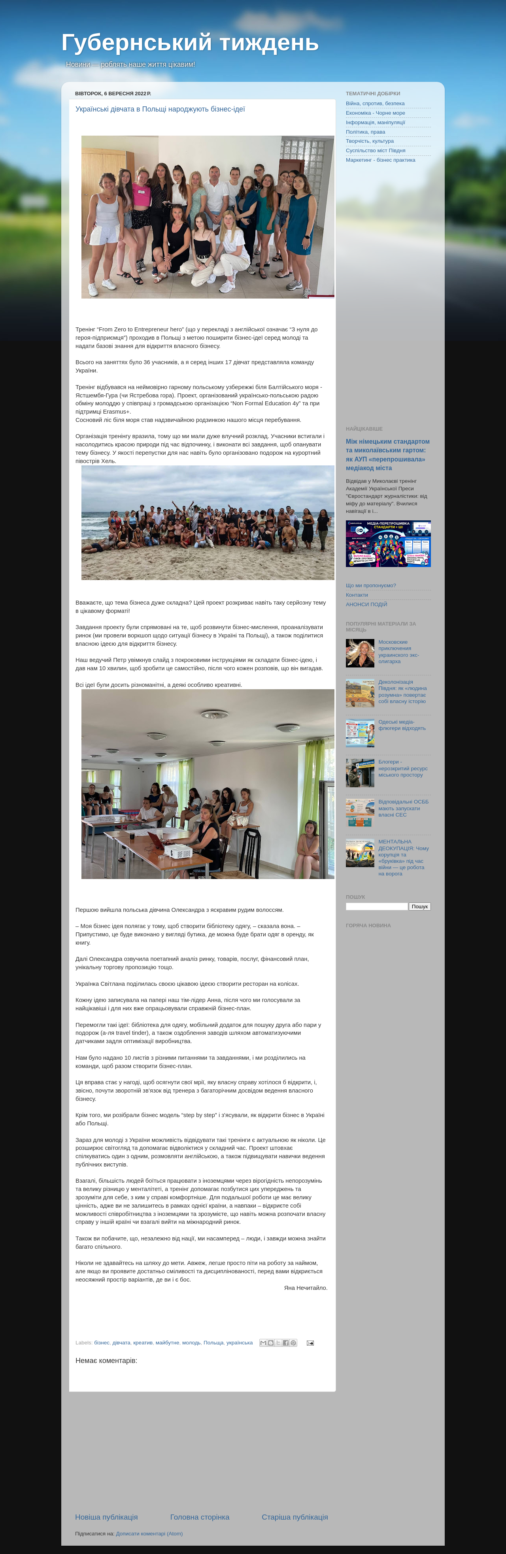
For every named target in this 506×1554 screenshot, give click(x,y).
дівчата (121, 1343)
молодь (191, 1343)
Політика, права (365, 132)
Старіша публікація (295, 1517)
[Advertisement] (201, 1452)
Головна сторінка (200, 1517)
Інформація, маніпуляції (375, 122)
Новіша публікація (106, 1517)
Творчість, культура (370, 141)
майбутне (167, 1343)
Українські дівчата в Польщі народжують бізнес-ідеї (160, 109)
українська (240, 1343)
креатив (143, 1343)
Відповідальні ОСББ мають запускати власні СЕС (403, 808)
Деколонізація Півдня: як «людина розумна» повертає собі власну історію (402, 691)
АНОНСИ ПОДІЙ (366, 604)
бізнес (102, 1343)
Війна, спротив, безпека (375, 103)
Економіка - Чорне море (375, 113)
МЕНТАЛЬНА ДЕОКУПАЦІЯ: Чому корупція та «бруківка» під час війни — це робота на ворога (403, 858)
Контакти (357, 595)
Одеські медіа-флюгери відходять (402, 725)
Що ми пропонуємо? (371, 585)
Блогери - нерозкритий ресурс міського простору (403, 768)
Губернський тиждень (190, 42)
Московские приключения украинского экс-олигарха (398, 651)
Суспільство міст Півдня (376, 150)
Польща (213, 1343)
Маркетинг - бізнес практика (380, 160)
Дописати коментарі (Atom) (149, 1534)
